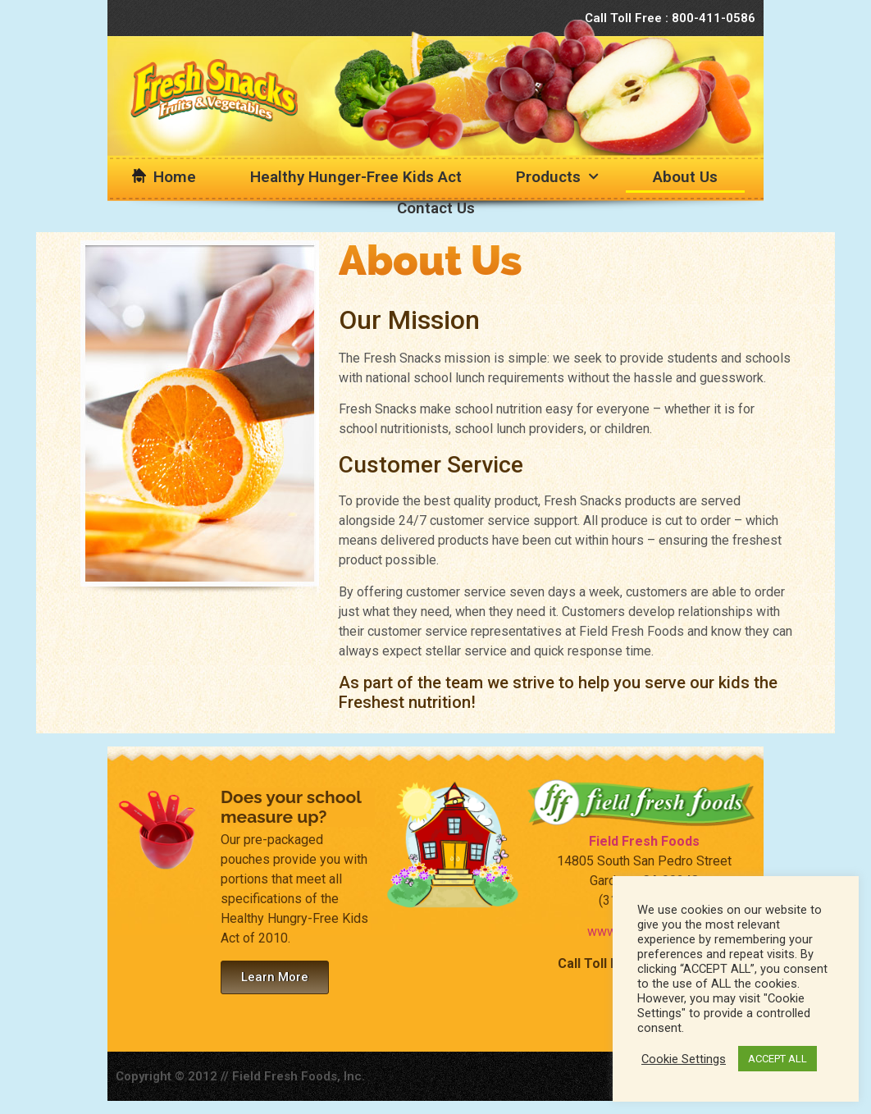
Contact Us (436, 208)
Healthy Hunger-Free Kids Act (356, 176)
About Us (685, 176)
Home (174, 176)
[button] (275, 977)
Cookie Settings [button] (683, 1059)
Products (557, 176)
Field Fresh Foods (644, 841)
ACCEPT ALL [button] (777, 1058)
